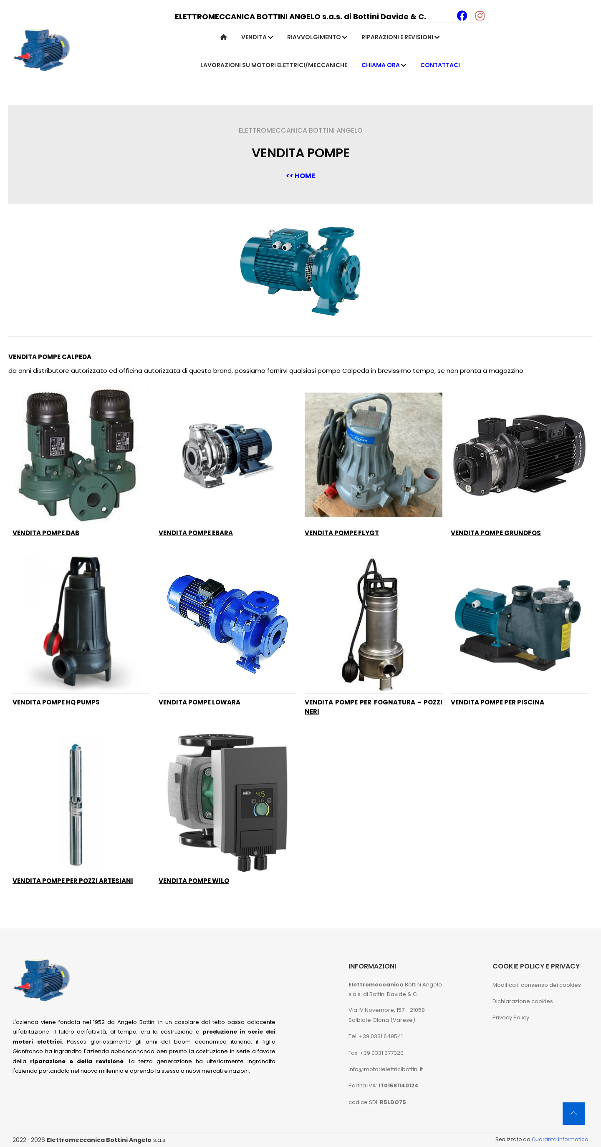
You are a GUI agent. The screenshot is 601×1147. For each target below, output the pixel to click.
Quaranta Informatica (560, 1139)
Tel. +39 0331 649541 (375, 1036)
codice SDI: (377, 1102)
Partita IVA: (383, 1085)
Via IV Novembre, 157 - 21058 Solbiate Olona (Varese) (386, 1015)
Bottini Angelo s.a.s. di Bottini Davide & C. (395, 989)
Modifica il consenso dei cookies (536, 985)
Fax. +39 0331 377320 (376, 1053)
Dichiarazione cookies (522, 1001)
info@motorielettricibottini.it (385, 1069)
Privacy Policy (510, 1017)
